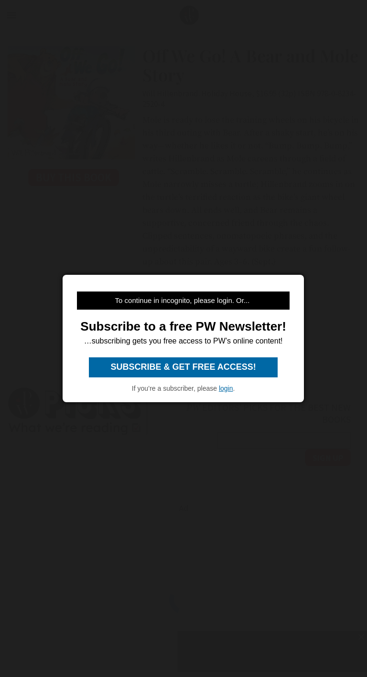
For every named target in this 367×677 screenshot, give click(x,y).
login (226, 388)
